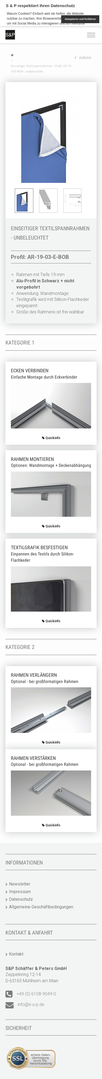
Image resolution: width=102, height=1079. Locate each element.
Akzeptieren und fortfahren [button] (80, 19)
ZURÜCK (83, 58)
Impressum (20, 891)
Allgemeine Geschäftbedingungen (41, 906)
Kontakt (16, 954)
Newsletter (19, 884)
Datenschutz (21, 899)
